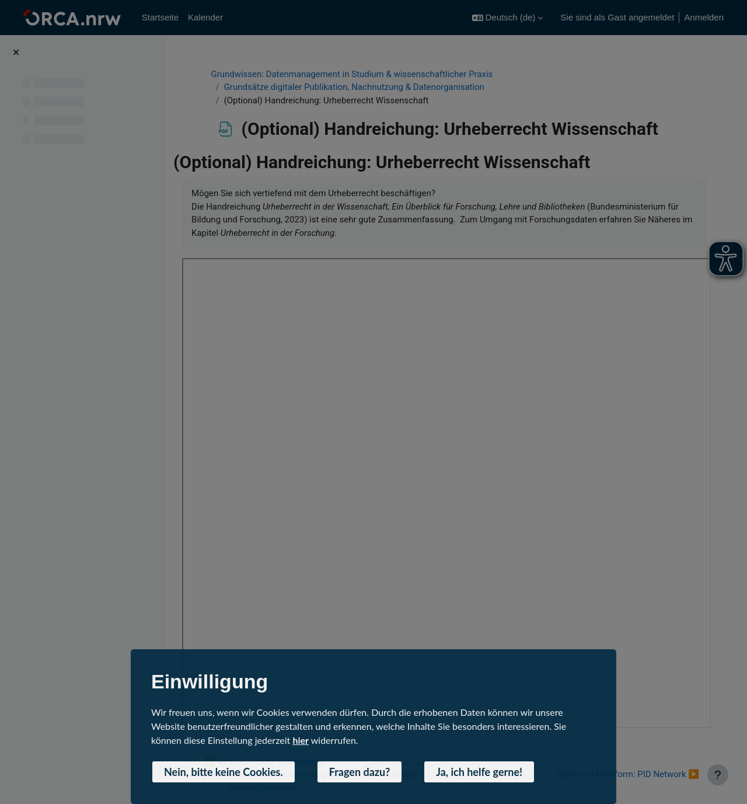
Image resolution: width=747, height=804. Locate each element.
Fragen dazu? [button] (359, 771)
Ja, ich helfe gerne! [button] (479, 771)
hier (300, 740)
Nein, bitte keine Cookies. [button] (223, 771)
